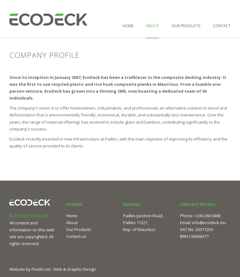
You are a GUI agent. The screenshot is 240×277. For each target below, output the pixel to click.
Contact (222, 25)
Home (127, 25)
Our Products (186, 25)
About (152, 25)
